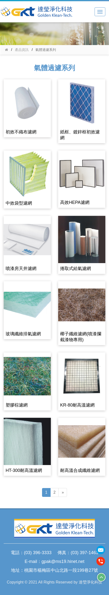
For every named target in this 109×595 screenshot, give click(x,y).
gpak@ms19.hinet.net (63, 561)
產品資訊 (22, 50)
